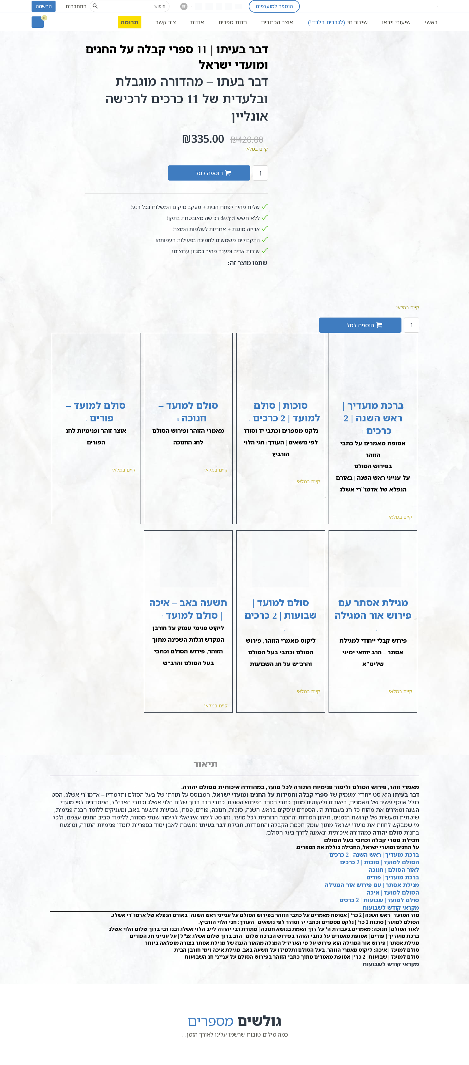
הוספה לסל (209, 173)
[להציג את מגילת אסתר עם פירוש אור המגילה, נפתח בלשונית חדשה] (371, 629)
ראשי (431, 22)
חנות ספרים (232, 22)
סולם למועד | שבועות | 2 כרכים (379, 900)
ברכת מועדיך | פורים (392, 877)
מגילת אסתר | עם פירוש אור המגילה (372, 885)
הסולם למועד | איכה (393, 892)
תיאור (205, 763)
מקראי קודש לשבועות (390, 907)
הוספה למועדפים (274, 6)
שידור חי (337, 22)
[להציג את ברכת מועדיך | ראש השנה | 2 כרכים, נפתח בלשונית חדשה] (357, 431)
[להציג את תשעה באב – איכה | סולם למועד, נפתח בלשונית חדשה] (156, 616)
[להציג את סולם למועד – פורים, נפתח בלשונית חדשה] (80, 419)
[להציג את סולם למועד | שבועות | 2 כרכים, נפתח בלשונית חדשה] (278, 629)
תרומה (129, 22)
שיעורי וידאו (396, 22)
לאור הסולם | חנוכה (394, 869)
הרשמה (44, 6)
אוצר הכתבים (277, 22)
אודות (197, 22)
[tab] (205, 764)
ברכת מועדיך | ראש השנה (386, 854)
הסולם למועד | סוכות (391, 862)
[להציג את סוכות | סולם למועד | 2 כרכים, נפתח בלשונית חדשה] (243, 419)
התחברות (76, 6)
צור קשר (166, 22)
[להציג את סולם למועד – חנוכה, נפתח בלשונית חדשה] (172, 419)
